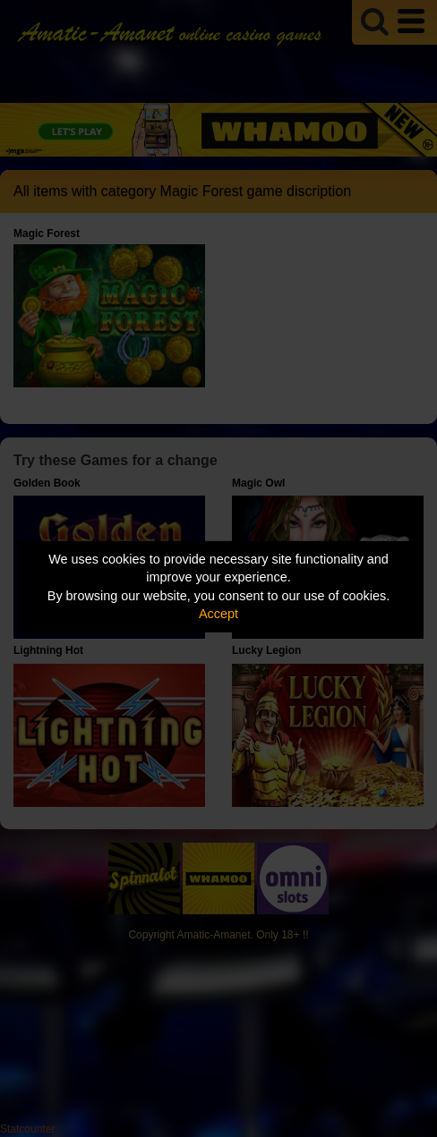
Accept (218, 614)
